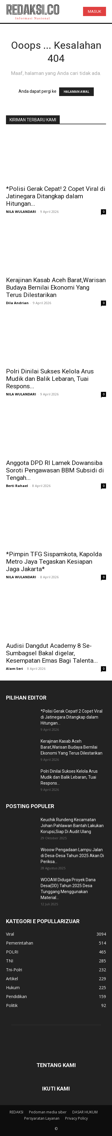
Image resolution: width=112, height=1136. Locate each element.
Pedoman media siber (48, 1112)
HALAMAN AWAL (76, 92)
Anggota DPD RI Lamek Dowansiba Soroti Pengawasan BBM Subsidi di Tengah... (55, 470)
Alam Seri (14, 668)
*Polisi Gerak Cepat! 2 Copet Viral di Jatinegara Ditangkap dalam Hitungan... (55, 196)
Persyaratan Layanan (41, 1118)
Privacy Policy (76, 1118)
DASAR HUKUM (85, 1112)
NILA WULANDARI (21, 211)
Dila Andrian (17, 303)
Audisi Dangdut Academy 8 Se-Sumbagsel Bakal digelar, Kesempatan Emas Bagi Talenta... (52, 653)
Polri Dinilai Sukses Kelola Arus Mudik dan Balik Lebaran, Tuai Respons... (50, 379)
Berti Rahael (17, 485)
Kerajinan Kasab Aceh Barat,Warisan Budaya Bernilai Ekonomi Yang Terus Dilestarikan (56, 287)
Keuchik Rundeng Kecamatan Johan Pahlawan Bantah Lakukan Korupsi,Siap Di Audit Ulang (72, 825)
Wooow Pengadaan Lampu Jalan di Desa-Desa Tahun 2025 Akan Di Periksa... (72, 855)
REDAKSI (16, 1112)
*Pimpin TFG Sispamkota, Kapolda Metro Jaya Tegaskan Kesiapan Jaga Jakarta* (54, 562)
